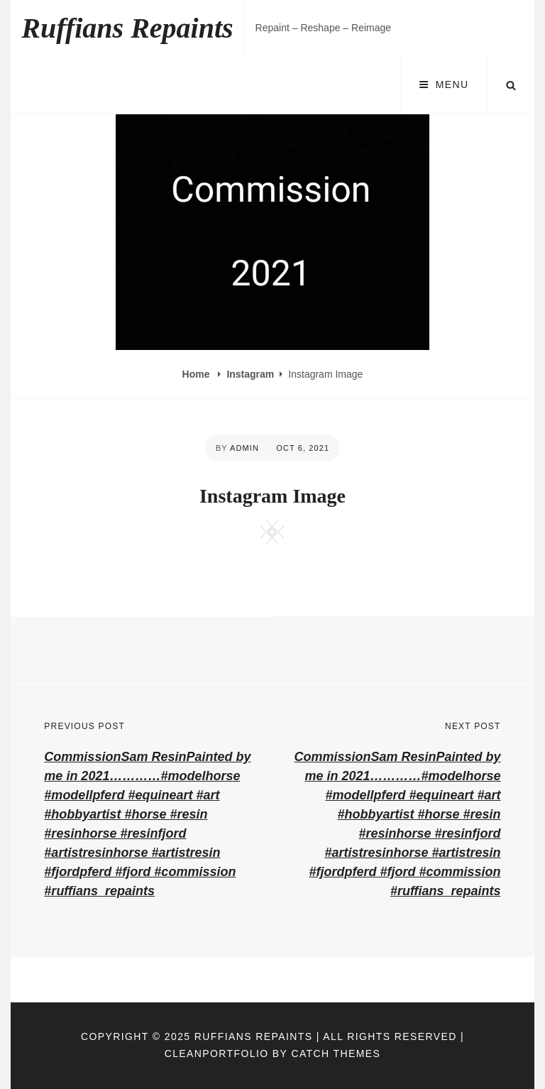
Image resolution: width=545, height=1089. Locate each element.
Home (197, 374)
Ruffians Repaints (127, 28)
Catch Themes (335, 1053)
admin (244, 448)
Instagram (250, 374)
